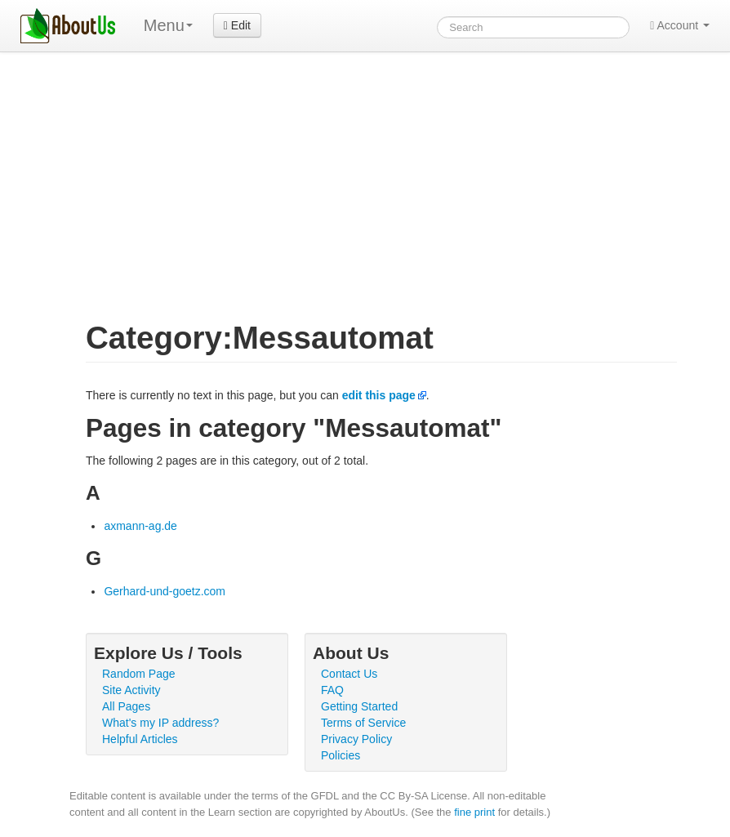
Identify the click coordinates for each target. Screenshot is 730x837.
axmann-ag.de (140, 525)
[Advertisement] (365, 174)
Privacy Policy (356, 739)
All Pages (126, 706)
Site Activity (131, 690)
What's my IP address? (160, 722)
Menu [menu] (168, 25)
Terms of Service (363, 722)
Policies (340, 755)
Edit (237, 25)
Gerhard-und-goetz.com (164, 591)
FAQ (332, 690)
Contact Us (349, 673)
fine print (474, 812)
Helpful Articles (140, 739)
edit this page (379, 395)
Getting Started (359, 706)
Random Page (139, 673)
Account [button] (680, 25)
